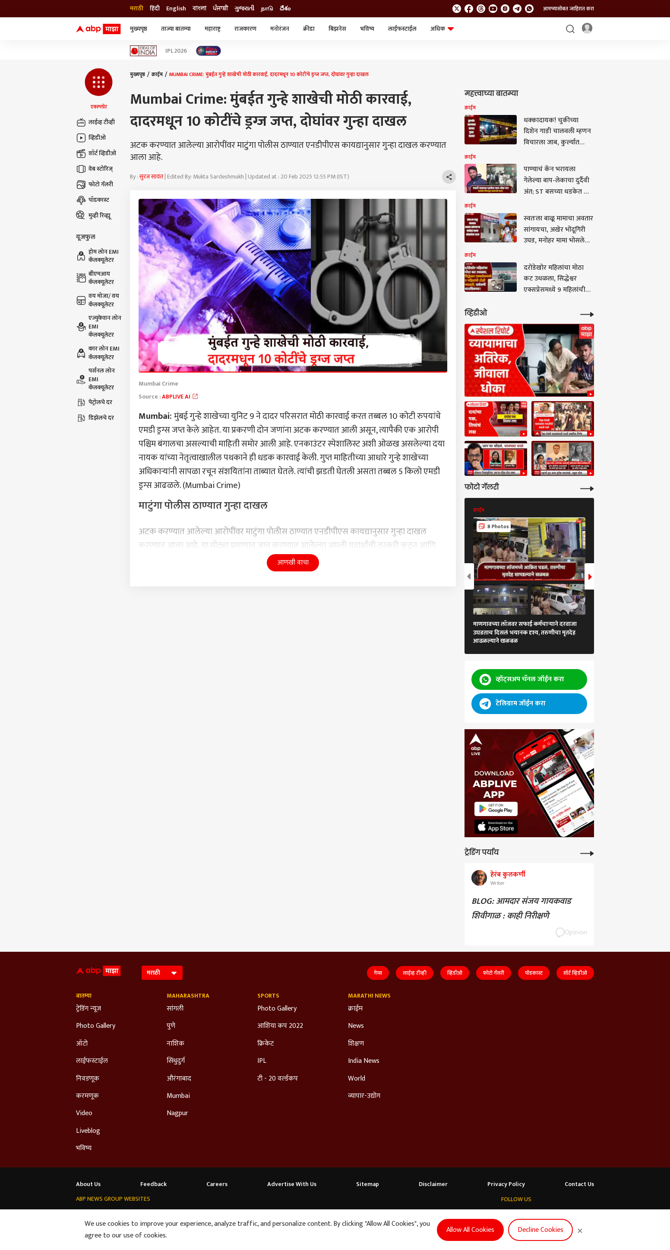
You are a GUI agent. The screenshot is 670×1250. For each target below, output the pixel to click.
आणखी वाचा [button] (293, 562)
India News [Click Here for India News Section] (363, 1061)
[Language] (162, 973)
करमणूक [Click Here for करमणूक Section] (87, 1096)
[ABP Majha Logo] (98, 29)
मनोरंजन (279, 28)
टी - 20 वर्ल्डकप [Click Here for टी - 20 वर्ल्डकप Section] (277, 1079)
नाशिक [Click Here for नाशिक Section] (175, 1044)
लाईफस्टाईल (402, 28)
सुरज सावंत (151, 177)
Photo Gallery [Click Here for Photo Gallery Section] (95, 1026)
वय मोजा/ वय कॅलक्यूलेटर (97, 300)
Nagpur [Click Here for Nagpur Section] (177, 1113)
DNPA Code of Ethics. (164, 1233)
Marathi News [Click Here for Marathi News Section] (369, 996)
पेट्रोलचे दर (94, 402)
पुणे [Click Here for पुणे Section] (171, 1026)
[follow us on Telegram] (517, 8)
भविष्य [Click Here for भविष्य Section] (84, 1148)
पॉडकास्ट (92, 200)
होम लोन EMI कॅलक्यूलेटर (97, 256)
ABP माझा (221, 1216)
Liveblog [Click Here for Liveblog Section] (88, 1131)
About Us (88, 1184)
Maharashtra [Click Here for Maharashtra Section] (188, 996)
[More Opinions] (587, 852)
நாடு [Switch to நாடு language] (267, 8)
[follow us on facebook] (469, 8)
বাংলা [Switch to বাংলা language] (199, 8)
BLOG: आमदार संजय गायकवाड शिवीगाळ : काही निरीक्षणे (521, 908)
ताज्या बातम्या (176, 28)
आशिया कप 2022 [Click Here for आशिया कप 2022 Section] (280, 1026)
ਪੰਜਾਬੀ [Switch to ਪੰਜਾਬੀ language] (220, 8)
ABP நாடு (361, 1216)
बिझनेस (337, 28)
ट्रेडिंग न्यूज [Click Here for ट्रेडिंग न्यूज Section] (88, 1009)
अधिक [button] (442, 28)
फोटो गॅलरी (94, 184)
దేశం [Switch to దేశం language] (285, 8)
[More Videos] (587, 313)
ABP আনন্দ (189, 1216)
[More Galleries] (587, 488)
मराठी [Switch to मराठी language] (136, 8)
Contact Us (579, 1184)
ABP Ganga (295, 1216)
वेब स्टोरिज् (94, 169)
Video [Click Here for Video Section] (84, 1113)
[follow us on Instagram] (505, 8)
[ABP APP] (496, 809)
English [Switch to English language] (176, 8)
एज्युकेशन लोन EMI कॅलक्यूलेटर (98, 326)
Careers (217, 1184)
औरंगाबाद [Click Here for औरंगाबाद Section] (179, 1079)
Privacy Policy (506, 1184)
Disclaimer (433, 1184)
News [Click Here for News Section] (356, 1026)
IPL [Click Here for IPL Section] (261, 1061)
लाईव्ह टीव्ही (95, 122)
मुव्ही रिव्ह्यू (93, 215)
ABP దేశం (392, 1216)
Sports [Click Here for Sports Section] (268, 996)
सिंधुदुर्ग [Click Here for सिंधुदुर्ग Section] (176, 1061)
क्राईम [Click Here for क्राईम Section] (355, 1009)
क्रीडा (309, 28)
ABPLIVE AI (180, 397)
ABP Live (127, 1216)
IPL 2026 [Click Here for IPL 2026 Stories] (176, 51)
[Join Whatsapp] (529, 8)
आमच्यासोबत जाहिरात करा (568, 8)
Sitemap (367, 1184)
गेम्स (378, 973)
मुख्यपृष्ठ (138, 28)
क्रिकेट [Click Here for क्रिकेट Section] (265, 1044)
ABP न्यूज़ (157, 1216)
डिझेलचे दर (95, 418)
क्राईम (157, 74)
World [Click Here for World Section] (356, 1079)
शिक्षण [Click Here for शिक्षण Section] (356, 1044)
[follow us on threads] (481, 8)
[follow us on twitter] (457, 8)
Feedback (153, 1184)
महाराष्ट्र (213, 28)
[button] (98, 89)
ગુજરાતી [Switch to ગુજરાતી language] (244, 8)
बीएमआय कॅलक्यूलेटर (95, 278)
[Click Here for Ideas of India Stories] (143, 50)
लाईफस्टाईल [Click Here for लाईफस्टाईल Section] (92, 1061)
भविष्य (367, 28)
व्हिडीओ (91, 138)
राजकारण (245, 28)
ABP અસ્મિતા (257, 1216)
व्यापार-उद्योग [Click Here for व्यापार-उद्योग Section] (364, 1096)
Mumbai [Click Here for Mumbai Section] (178, 1096)
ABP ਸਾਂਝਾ (329, 1216)
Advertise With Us (291, 1184)
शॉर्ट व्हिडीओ (96, 153)
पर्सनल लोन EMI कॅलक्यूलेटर (95, 379)
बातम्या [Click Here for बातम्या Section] (84, 996)
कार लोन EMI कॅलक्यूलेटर (98, 352)
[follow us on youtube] (493, 8)
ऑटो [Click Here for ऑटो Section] (82, 1044)
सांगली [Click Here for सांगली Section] (175, 1009)
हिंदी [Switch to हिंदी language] (155, 8)
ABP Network (92, 1216)
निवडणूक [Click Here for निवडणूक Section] (87, 1079)
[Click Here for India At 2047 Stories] (208, 50)
